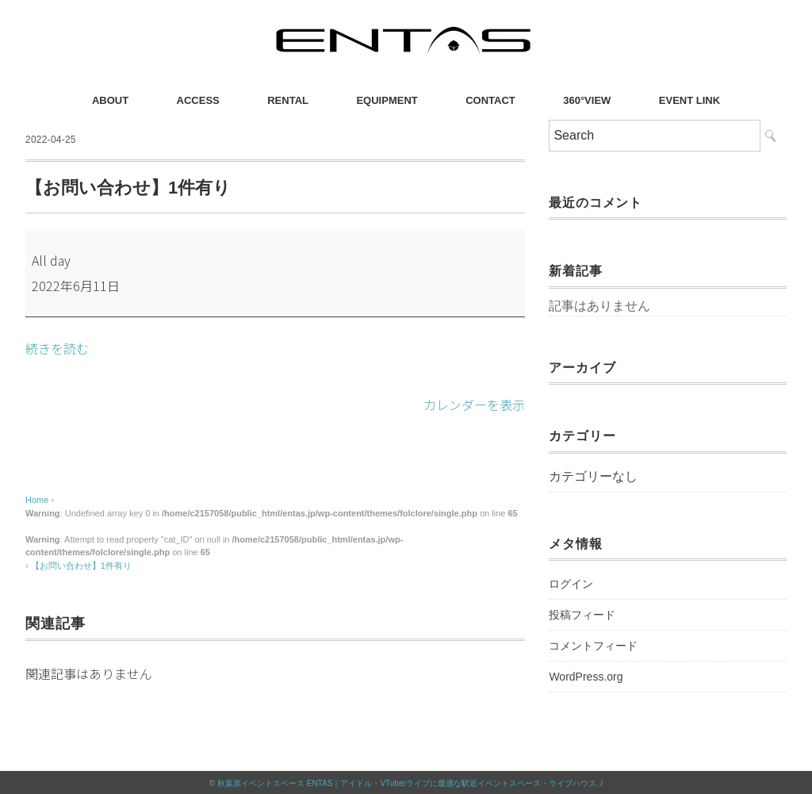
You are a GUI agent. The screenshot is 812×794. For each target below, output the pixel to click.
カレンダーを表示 (474, 403)
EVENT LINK (689, 100)
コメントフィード (593, 645)
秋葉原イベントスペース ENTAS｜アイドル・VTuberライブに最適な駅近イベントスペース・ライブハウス (406, 781)
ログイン (571, 583)
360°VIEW (587, 100)
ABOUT (110, 100)
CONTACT (490, 100)
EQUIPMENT (386, 100)
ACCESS (198, 100)
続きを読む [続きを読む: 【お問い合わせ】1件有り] (57, 348)
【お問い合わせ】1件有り (81, 564)
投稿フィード (582, 614)
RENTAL (287, 100)
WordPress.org (585, 676)
